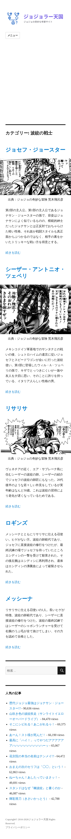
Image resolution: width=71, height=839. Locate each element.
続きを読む (13, 252)
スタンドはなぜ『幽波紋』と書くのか (35, 788)
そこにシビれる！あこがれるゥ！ (32, 724)
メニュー (13, 35)
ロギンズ (16, 523)
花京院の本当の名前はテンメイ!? (31, 756)
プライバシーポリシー (17, 827)
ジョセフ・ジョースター (35, 150)
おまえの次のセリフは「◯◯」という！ (36, 766)
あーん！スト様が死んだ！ (27, 735)
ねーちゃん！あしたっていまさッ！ (33, 777)
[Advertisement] (35, 86)
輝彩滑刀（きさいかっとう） (29, 798)
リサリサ (16, 408)
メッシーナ (19, 599)
